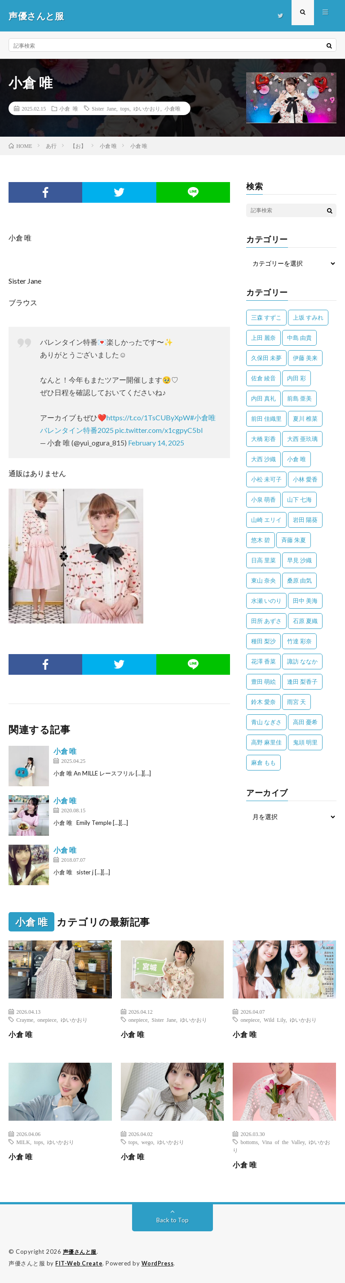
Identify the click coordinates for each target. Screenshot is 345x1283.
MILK (23, 1142)
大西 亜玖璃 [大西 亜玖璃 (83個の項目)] (302, 438)
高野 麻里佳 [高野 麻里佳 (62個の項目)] (266, 742)
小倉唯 (172, 108)
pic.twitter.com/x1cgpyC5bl (159, 430)
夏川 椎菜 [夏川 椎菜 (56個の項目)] (305, 418)
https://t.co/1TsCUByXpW (148, 417)
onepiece (47, 1019)
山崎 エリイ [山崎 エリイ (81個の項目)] (266, 519)
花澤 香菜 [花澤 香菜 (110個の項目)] (263, 661)
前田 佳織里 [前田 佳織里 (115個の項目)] (266, 418)
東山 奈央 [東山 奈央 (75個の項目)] (263, 580)
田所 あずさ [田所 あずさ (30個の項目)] (266, 620)
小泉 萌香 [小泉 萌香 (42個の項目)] (263, 499)
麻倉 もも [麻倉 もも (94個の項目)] (263, 762)
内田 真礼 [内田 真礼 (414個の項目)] (263, 398)
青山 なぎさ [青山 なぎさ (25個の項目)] (266, 722)
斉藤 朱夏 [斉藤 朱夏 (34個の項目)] (293, 539)
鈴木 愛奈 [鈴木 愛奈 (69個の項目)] (263, 701)
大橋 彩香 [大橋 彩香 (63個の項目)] (263, 438)
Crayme (24, 1019)
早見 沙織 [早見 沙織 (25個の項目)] (299, 560)
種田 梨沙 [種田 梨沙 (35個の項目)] (263, 641)
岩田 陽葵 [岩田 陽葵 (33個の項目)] (305, 519)
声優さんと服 (81, 1251)
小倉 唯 (68, 108)
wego (147, 1142)
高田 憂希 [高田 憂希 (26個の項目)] (305, 722)
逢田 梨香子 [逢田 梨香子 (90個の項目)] (302, 681)
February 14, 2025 (156, 442)
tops (124, 108)
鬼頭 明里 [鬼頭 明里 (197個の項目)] (305, 742)
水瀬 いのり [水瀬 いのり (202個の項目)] (266, 600)
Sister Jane (104, 108)
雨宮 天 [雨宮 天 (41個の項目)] (296, 701)
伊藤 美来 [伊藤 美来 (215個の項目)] (305, 357)
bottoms (249, 1142)
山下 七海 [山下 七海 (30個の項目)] (299, 499)
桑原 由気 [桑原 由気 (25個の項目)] (299, 580)
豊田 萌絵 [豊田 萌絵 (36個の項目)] (263, 681)
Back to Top (173, 1220)
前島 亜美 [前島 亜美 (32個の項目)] (299, 398)
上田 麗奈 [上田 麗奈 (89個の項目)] (263, 337)
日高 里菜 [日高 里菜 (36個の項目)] (263, 560)
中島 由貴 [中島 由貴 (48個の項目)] (299, 337)
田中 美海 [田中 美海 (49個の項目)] (305, 600)
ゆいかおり (146, 108)
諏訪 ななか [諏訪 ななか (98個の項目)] (302, 661)
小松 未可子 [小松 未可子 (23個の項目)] (266, 479)
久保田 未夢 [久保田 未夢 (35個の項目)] (266, 357)
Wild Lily (275, 1019)
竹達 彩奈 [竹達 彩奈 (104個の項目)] (299, 641)
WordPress (160, 1262)
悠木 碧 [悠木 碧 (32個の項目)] (260, 539)
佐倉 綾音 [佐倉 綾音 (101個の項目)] (263, 378)
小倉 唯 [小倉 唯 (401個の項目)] (296, 459)
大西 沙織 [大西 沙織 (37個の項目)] (263, 459)
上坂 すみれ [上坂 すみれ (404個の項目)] (308, 317)
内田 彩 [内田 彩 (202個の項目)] (296, 378)
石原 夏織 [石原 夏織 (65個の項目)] (305, 620)
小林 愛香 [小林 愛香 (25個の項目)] (305, 479)
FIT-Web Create (79, 1262)
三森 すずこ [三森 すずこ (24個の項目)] (266, 317)
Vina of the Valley (283, 1142)
